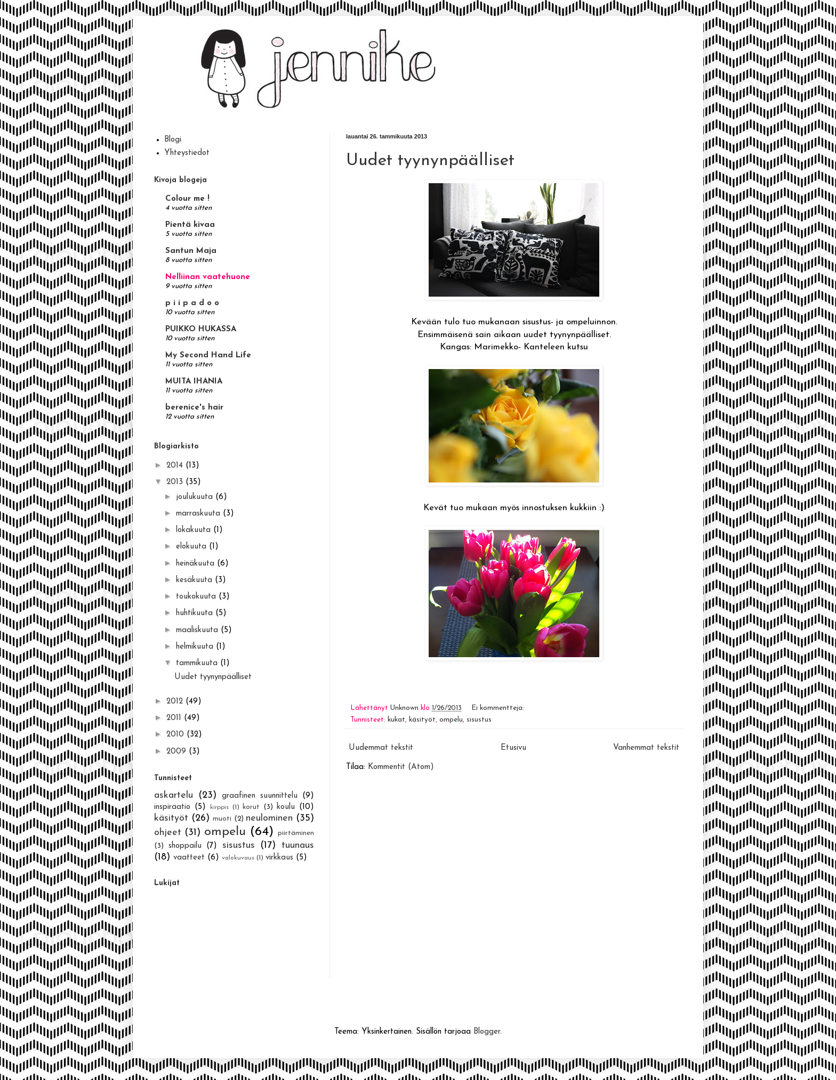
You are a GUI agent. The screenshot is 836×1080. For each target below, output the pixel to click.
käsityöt (422, 719)
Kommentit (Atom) (401, 767)
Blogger (486, 1032)
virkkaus (279, 858)
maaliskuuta (198, 630)
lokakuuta (194, 530)
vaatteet (189, 858)
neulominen (269, 818)
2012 (176, 702)
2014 (176, 466)
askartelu (173, 795)
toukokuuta (197, 597)
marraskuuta (199, 514)
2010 (176, 735)
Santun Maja (190, 251)
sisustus (479, 719)
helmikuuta (196, 647)
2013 (176, 482)
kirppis (219, 807)
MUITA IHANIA (193, 382)
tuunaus (298, 845)
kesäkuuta (195, 580)
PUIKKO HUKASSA (200, 329)
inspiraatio (172, 807)
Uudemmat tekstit (381, 748)
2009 (177, 752)
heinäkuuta (196, 564)
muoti (222, 818)
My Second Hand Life (208, 355)
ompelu (451, 719)
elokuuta (192, 547)
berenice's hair (194, 408)
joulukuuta (195, 497)
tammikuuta (198, 663)
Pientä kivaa (190, 225)
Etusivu (513, 748)
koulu (286, 807)
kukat (396, 719)
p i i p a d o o (192, 303)
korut (251, 807)
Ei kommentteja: (498, 708)
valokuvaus (238, 858)
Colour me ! (187, 199)
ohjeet (167, 833)
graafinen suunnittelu (260, 796)
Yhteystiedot (187, 153)
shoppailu (185, 846)
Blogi (172, 140)
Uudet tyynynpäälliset (430, 160)
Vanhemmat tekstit (646, 748)
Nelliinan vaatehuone (207, 277)
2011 (175, 718)
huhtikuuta (195, 613)
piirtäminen (296, 833)
